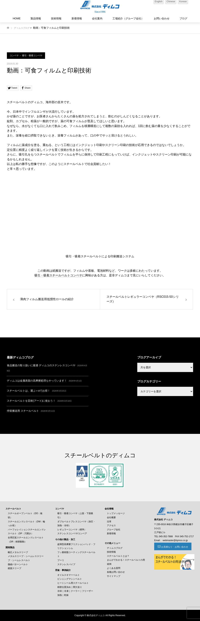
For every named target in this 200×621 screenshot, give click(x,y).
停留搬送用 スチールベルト (23, 410)
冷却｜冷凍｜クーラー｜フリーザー (75, 591)
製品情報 (36, 18)
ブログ (183, 18)
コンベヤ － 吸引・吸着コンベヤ (26, 55)
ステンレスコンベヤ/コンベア (72, 533)
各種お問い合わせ (116, 572)
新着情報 (77, 18)
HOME (16, 18)
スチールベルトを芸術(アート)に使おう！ (31, 400)
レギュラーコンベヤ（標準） (71, 529)
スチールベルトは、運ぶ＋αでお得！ (28, 390)
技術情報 (56, 18)
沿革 (109, 521)
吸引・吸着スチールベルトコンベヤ (58, 275)
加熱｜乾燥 (63, 595)
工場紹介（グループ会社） (128, 18)
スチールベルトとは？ (118, 556)
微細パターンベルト (18, 564)
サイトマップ (113, 576)
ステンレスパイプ (66, 564)
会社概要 (111, 517)
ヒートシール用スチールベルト (73, 583)
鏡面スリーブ (14, 568)
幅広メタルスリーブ (18, 552)
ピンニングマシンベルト (69, 579)
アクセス (111, 525)
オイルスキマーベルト (68, 575)
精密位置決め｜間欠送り (69, 587)
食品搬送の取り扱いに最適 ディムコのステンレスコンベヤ (41, 365)
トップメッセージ (116, 513)
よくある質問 (113, 568)
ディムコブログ (22, 28)
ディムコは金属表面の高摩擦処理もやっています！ (37, 380)
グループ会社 (113, 529)
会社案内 (97, 18)
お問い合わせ (161, 18)
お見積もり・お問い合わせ (174, 547)
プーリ (60, 560)
